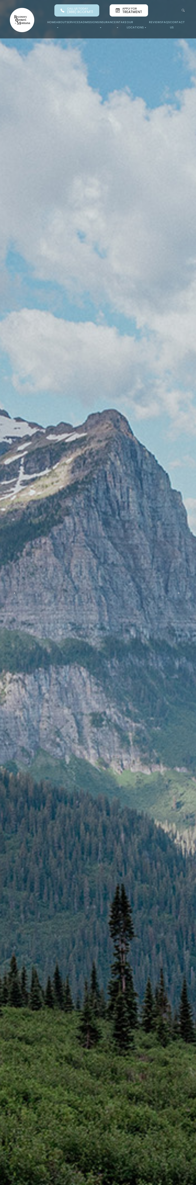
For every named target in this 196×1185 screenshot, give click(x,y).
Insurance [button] (107, 24)
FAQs (166, 22)
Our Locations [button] (136, 24)
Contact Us (177, 24)
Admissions (90, 22)
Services (74, 22)
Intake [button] (121, 24)
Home (51, 22)
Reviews (155, 22)
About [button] (61, 24)
